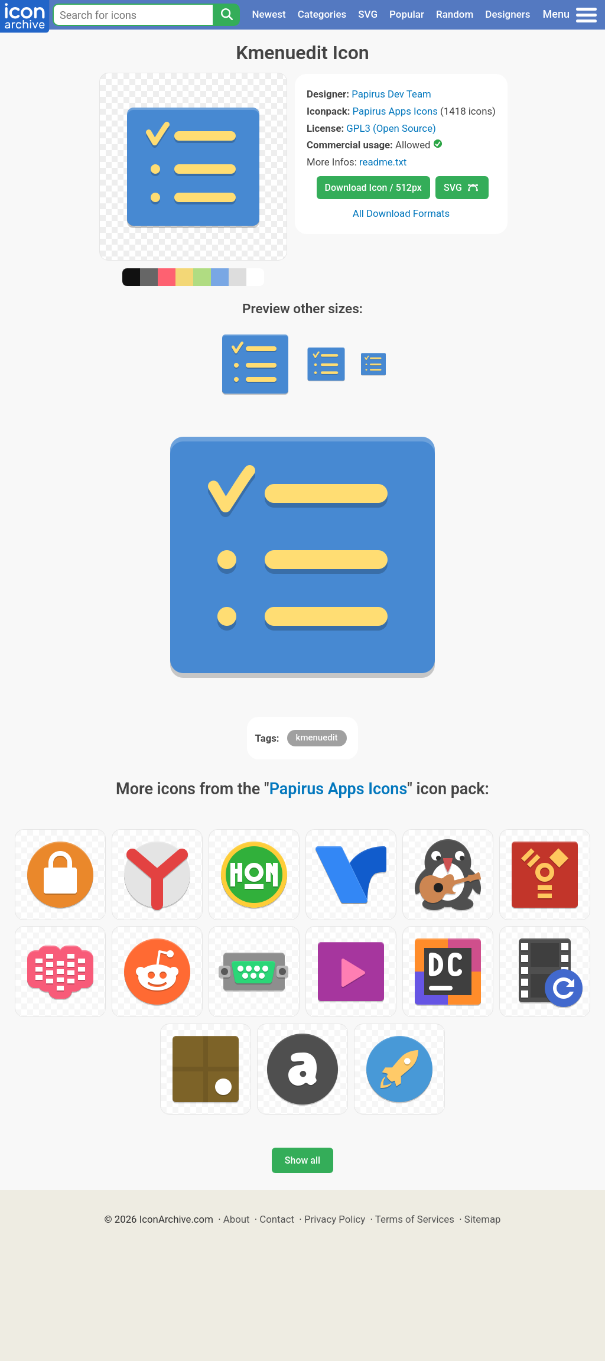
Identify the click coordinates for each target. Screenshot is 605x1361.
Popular (406, 14)
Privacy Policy (334, 1219)
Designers (507, 14)
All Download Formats (401, 213)
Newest (268, 14)
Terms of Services (414, 1219)
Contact (276, 1219)
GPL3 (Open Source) (391, 128)
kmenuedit (317, 737)
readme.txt (382, 162)
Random (454, 14)
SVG (368, 14)
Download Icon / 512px (373, 187)
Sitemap (482, 1219)
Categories (322, 14)
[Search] (226, 15)
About (236, 1219)
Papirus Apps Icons (395, 111)
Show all (302, 1160)
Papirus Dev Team (391, 94)
